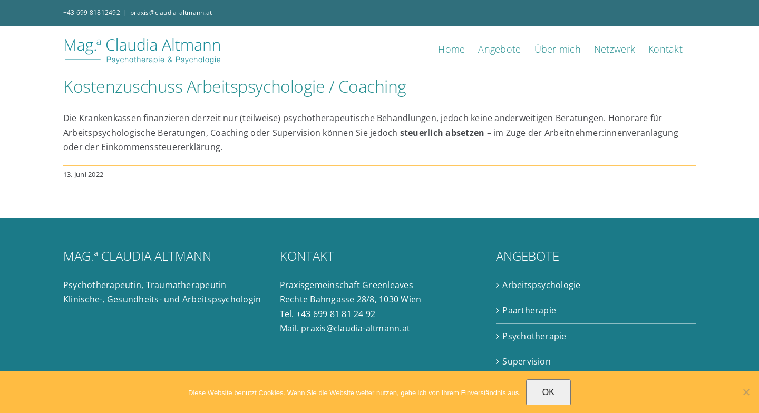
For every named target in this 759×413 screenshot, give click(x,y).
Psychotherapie (534, 336)
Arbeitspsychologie (541, 285)
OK (548, 392)
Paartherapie (529, 310)
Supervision (526, 361)
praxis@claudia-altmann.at (171, 12)
